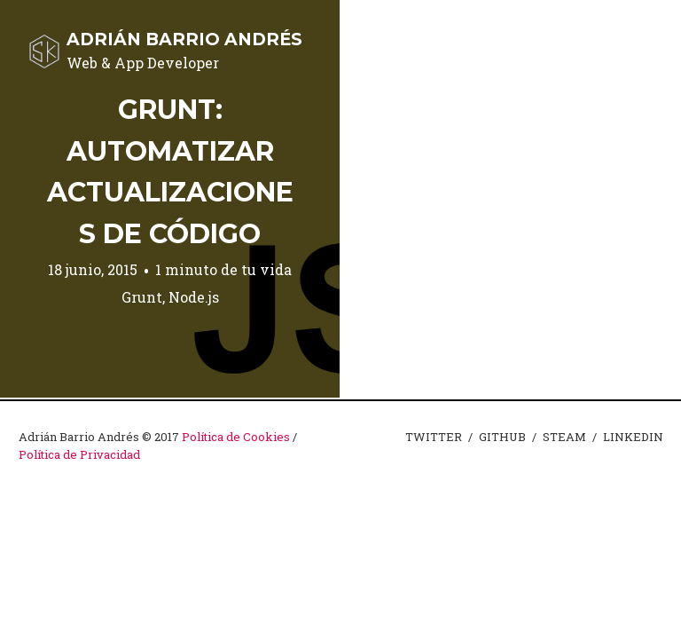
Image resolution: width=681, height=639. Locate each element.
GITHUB (502, 437)
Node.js (193, 297)
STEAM (564, 437)
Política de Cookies (236, 437)
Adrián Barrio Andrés (184, 39)
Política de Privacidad (79, 454)
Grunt (141, 297)
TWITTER (433, 437)
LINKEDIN (633, 437)
